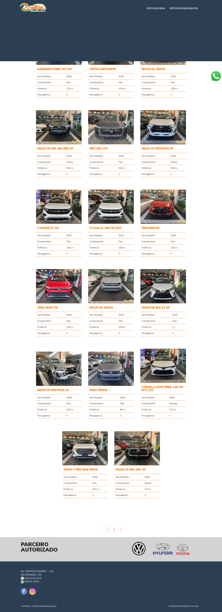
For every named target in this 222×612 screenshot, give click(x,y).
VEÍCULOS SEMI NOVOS (183, 8)
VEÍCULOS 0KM (156, 8)
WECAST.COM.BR (191, 606)
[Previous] (101, 529)
